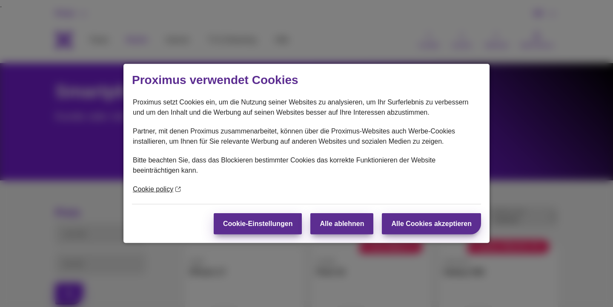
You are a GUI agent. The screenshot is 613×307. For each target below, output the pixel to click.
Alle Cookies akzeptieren (431, 223)
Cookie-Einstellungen (258, 223)
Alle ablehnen (342, 223)
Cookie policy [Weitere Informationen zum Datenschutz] (156, 189)
